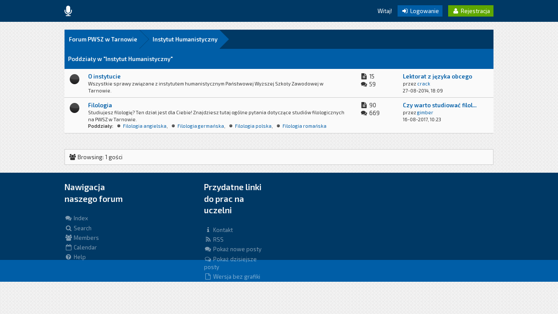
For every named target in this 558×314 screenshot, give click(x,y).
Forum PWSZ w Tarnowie (103, 39)
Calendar (81, 247)
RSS (214, 239)
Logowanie (420, 10)
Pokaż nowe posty (233, 249)
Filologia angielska (145, 126)
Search (78, 228)
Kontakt (218, 229)
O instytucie (104, 76)
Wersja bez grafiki (232, 276)
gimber (425, 112)
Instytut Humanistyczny (185, 39)
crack (423, 83)
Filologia (100, 105)
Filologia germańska (200, 126)
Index (76, 218)
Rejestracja (471, 10)
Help (75, 256)
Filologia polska (253, 126)
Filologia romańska (304, 126)
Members (82, 237)
